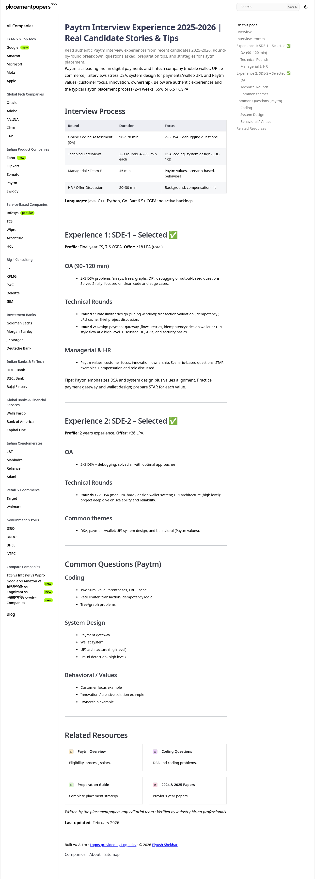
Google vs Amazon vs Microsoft (30, 584)
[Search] (267, 7)
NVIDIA (13, 119)
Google (18, 47)
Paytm (12, 182)
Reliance (13, 468)
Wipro (11, 229)
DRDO (11, 536)
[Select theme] (306, 7)
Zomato (13, 174)
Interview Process (250, 38)
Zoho (16, 157)
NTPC (11, 553)
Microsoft (14, 64)
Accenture (15, 238)
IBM (10, 301)
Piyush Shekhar (165, 844)
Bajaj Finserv (17, 386)
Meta (11, 72)
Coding (246, 107)
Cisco (11, 127)
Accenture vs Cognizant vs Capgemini (30, 592)
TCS (10, 221)
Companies (75, 854)
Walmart (14, 506)
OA (242, 80)
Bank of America (20, 421)
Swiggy (12, 191)
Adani (11, 476)
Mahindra (15, 460)
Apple (11, 81)
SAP (10, 136)
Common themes (254, 94)
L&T (10, 451)
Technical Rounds (254, 59)
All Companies (20, 26)
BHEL (11, 545)
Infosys (20, 212)
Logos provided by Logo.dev (113, 844)
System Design (252, 114)
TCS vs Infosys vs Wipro (26, 575)
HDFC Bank (16, 370)
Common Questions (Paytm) (259, 100)
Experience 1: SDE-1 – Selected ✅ (263, 45)
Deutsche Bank (19, 348)
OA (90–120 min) (253, 52)
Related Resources (251, 128)
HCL (10, 246)
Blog (11, 614)
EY (9, 268)
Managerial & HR (254, 66)
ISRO (11, 528)
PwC (10, 284)
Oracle (12, 102)
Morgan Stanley (19, 331)
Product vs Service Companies (30, 600)
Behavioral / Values (255, 121)
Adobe (12, 111)
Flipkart (13, 166)
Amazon (13, 55)
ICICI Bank (15, 378)
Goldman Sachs (19, 323)
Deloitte (13, 293)
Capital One (16, 430)
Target (12, 498)
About (94, 854)
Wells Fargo (16, 413)
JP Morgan (15, 339)
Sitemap (112, 854)
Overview (244, 32)
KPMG (11, 276)
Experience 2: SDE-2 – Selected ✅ (263, 73)
